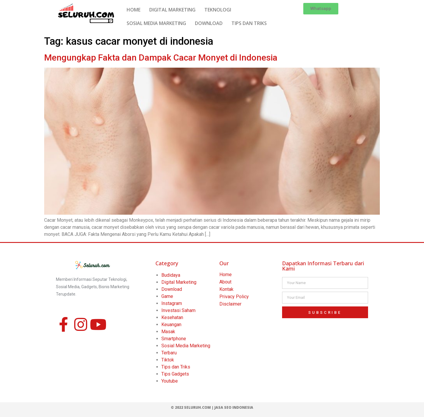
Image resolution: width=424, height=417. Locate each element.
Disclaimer (230, 304)
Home (225, 274)
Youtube (169, 381)
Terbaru (169, 353)
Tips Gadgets (175, 374)
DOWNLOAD (209, 23)
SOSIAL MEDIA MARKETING (156, 23)
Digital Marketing (178, 282)
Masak (168, 331)
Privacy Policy (234, 296)
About (225, 282)
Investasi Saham (178, 310)
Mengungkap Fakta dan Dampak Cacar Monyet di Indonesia (160, 57)
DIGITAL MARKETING (172, 9)
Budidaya (170, 275)
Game (167, 296)
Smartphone (173, 338)
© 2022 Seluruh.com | (192, 407)
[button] (320, 8)
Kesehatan (172, 317)
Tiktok (167, 360)
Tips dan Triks (175, 367)
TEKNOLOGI (217, 9)
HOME (133, 9)
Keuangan (171, 324)
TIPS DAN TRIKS (249, 23)
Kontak (226, 289)
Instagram (171, 303)
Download (171, 289)
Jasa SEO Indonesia (233, 407)
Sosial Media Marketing (185, 345)
